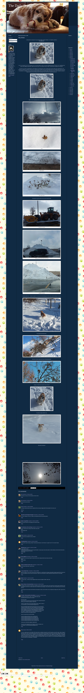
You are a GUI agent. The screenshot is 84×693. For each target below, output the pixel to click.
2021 (70, 54)
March (71, 83)
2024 (70, 50)
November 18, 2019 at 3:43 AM (38, 584)
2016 (70, 90)
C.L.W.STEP (12, 51)
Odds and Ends (72, 61)
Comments (11, 41)
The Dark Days (72, 62)
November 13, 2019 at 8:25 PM (27, 494)
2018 (70, 87)
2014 (70, 93)
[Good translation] (3, 674)
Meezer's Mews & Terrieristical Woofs (27, 584)
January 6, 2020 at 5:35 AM (27, 629)
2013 (70, 94)
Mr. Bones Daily (72, 65)
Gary (22, 629)
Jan (21, 494)
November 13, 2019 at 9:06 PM (28, 506)
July (71, 77)
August (71, 76)
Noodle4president (24, 541)
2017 (70, 89)
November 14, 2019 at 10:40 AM (32, 541)
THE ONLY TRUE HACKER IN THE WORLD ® (28, 595)
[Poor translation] (6, 674)
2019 (70, 57)
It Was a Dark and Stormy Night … (72, 71)
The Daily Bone (19, 6)
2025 (70, 49)
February (71, 84)
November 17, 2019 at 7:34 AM (37, 564)
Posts (10, 39)
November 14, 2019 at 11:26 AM (31, 547)
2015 (70, 91)
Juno (22, 506)
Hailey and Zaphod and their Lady (26, 564)
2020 (70, 56)
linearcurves (44, 665)
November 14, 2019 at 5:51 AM (28, 535)
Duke (22, 535)
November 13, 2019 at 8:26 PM (27, 500)
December (72, 58)
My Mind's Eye (23, 547)
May (71, 80)
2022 (70, 53)
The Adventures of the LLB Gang (26, 527)
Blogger (51, 665)
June (71, 79)
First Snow (72, 66)
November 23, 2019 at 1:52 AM (41, 595)
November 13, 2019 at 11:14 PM (37, 527)
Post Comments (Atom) (26, 659)
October (71, 73)
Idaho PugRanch (24, 556)
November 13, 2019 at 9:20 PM (39, 514)
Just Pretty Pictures (72, 68)
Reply (22, 497)
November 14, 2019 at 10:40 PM (32, 556)
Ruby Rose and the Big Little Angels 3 (27, 514)
